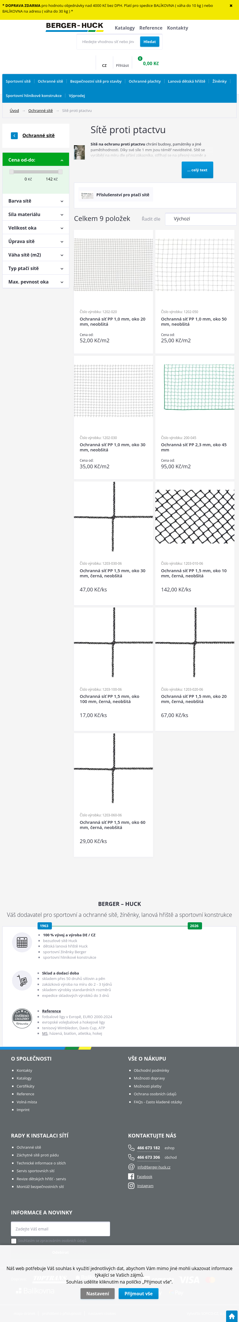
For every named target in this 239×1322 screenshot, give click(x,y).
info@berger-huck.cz (154, 1167)
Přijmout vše (138, 1293)
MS (45, 1033)
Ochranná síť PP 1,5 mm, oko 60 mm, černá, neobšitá (112, 825)
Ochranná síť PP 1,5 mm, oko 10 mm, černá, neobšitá (194, 573)
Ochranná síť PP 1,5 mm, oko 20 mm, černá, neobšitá (194, 699)
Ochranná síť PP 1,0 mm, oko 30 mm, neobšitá (112, 447)
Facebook (140, 1176)
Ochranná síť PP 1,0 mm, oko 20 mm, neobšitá (112, 321)
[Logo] (75, 28)
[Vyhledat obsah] (149, 41)
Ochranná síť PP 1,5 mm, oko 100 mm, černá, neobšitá (109, 699)
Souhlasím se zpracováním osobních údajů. (52, 1241)
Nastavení (97, 1293)
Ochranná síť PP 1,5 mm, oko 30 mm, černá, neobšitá (112, 573)
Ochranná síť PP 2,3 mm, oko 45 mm (194, 447)
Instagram (145, 1185)
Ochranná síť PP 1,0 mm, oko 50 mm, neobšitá (194, 321)
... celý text (197, 169)
